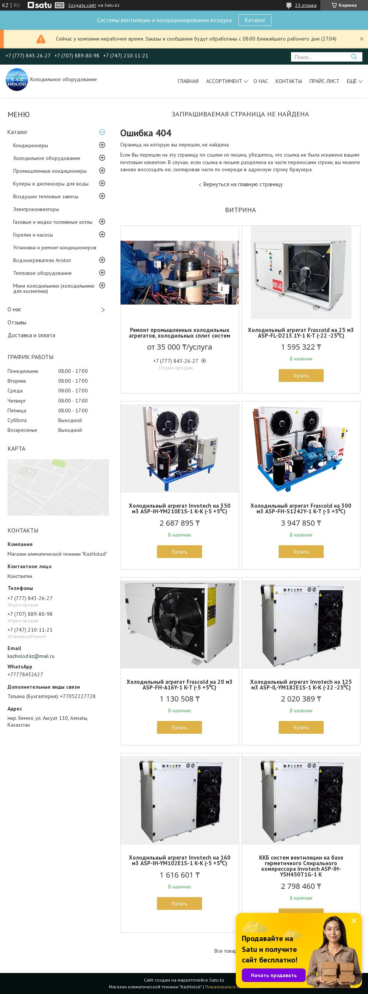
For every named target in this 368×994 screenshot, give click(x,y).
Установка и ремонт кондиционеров (55, 247)
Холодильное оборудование (46, 158)
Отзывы (17, 322)
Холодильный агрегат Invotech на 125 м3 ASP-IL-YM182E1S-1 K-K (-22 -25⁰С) (301, 684)
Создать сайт (82, 5)
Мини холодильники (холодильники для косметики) (53, 288)
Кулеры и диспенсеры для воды (51, 183)
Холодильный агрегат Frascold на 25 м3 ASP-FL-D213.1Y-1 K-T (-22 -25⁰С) (301, 332)
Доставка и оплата (31, 335)
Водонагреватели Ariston (42, 260)
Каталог (254, 20)
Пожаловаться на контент (232, 986)
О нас (260, 81)
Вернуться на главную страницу (243, 184)
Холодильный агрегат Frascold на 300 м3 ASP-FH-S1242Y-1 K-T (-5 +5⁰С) (300, 508)
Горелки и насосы (33, 234)
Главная (188, 81)
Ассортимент (224, 81)
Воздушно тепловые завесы (45, 196)
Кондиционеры (30, 145)
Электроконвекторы (36, 209)
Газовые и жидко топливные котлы (52, 222)
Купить (301, 375)
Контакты (289, 81)
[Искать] (353, 57)
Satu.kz (216, 980)
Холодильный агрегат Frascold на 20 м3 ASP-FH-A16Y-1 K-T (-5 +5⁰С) (180, 684)
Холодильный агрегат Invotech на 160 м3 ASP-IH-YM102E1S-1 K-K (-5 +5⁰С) (180, 860)
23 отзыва (306, 5)
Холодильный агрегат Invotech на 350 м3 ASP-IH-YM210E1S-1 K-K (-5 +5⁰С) (180, 508)
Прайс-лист (324, 81)
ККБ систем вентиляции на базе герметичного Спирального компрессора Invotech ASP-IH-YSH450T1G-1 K (301, 866)
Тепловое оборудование (42, 273)
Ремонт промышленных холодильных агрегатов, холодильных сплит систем (179, 332)
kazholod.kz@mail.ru (31, 656)
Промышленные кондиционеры (50, 170)
